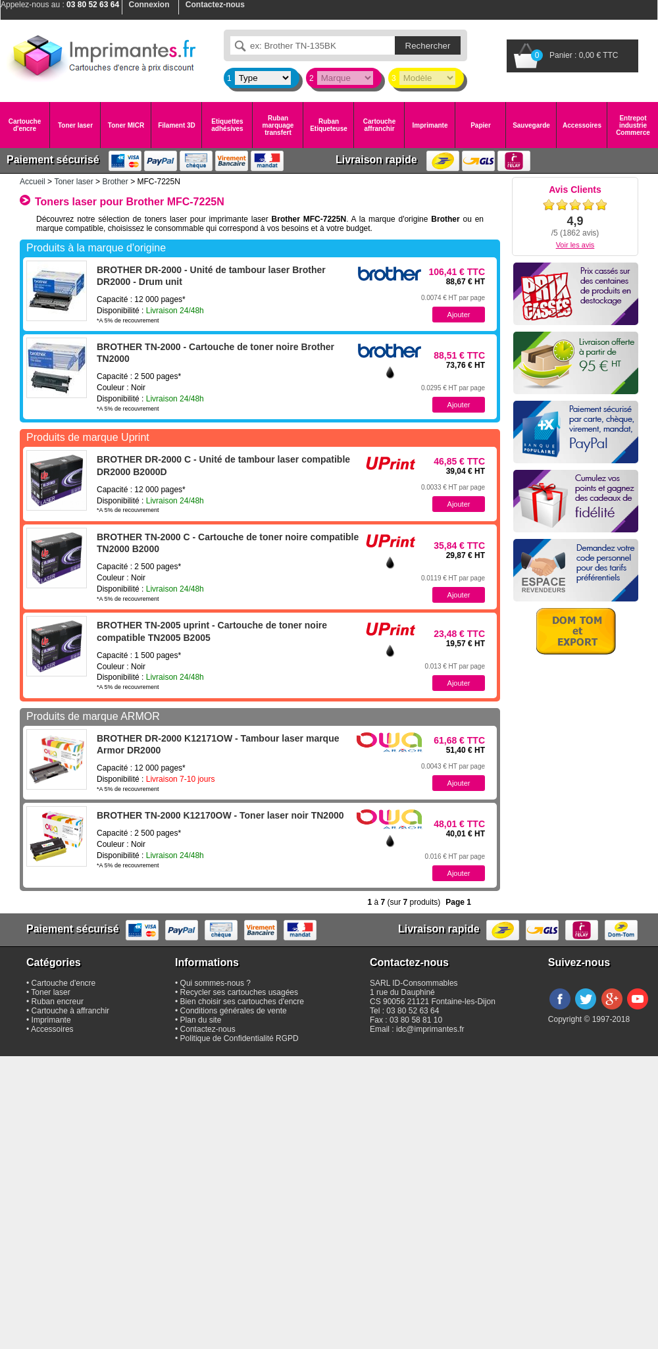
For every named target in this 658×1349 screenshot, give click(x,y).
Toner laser (75, 125)
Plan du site (201, 1020)
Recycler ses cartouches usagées (239, 992)
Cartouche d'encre (25, 125)
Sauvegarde (531, 125)
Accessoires (582, 125)
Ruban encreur (58, 1001)
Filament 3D (176, 125)
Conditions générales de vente (233, 1010)
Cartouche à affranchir (71, 1010)
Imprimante (430, 125)
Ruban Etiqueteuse (328, 125)
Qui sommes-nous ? (215, 983)
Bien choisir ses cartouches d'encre (242, 1001)
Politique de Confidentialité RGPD (239, 1038)
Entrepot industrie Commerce (633, 125)
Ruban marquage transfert (278, 125)
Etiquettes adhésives (227, 125)
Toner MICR (126, 125)
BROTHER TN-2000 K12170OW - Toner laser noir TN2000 (220, 815)
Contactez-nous (208, 1029)
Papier (480, 125)
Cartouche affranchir (379, 125)
